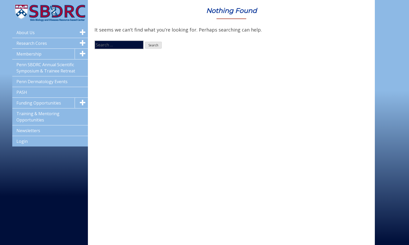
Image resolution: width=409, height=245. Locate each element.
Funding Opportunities (38, 103)
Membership (28, 54)
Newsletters (28, 130)
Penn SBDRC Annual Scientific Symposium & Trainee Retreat (45, 68)
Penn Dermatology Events (42, 81)
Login (22, 141)
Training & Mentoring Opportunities (37, 117)
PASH (21, 92)
